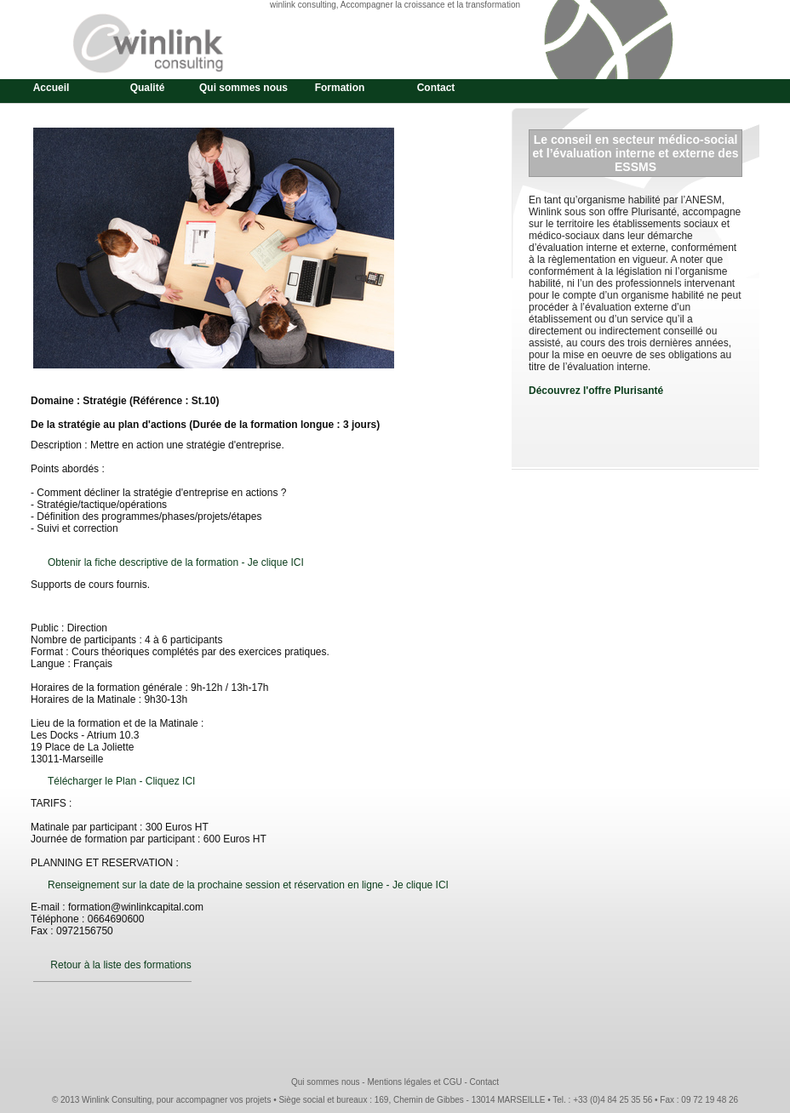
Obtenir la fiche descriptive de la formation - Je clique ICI (176, 562)
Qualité (147, 88)
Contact (436, 88)
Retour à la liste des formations (120, 965)
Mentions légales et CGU (414, 1082)
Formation (340, 88)
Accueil (51, 88)
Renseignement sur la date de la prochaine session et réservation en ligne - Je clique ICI (248, 885)
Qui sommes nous (243, 88)
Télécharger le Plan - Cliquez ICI (121, 781)
